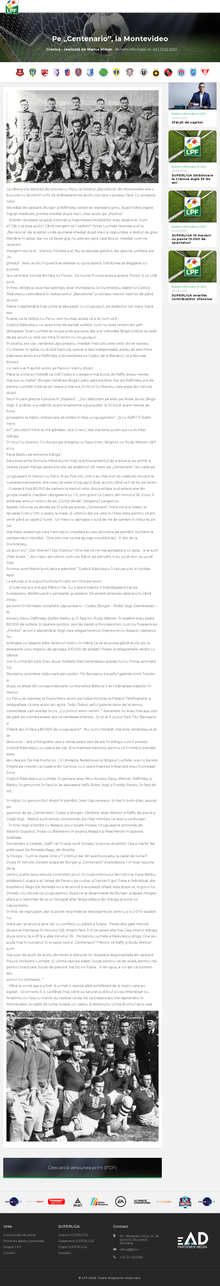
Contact (9, 1253)
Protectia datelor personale (23, 1241)
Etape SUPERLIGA (72, 1247)
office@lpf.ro (129, 1249)
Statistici (64, 1253)
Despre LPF (12, 1247)
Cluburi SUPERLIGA (73, 1235)
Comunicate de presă (19, 1235)
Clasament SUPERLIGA (76, 1241)
